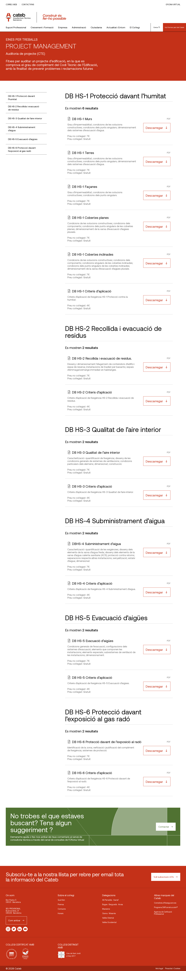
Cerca (156, 27)
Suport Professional (16, 27)
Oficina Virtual (173, 4)
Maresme (106, 909)
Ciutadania (96, 27)
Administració (79, 27)
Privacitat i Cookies (172, 968)
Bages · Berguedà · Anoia (112, 904)
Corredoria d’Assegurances (165, 903)
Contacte (62, 909)
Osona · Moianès (109, 913)
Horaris (60, 913)
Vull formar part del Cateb (174, 27)
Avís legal (159, 968)
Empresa (62, 27)
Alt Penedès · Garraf (110, 900)
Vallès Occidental (109, 922)
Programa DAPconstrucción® (166, 907)
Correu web (11, 4)
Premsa (61, 904)
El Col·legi (135, 27)
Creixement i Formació (42, 27)
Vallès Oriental (108, 918)
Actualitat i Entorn (116, 27)
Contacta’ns (28, 4)
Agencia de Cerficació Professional (163, 913)
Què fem (61, 900)
